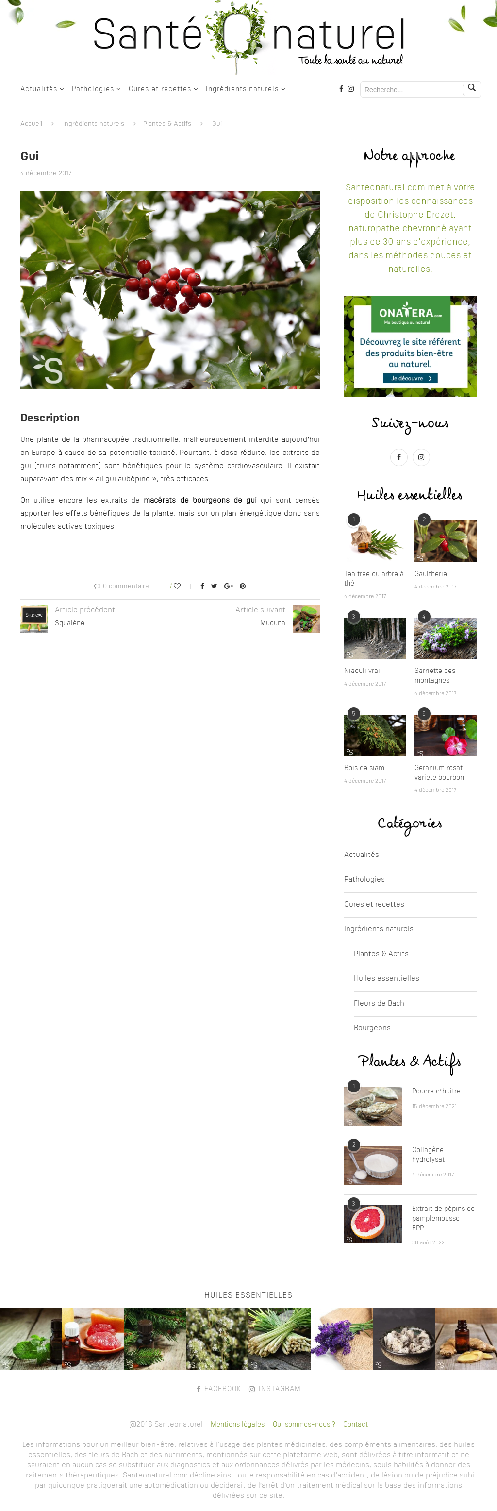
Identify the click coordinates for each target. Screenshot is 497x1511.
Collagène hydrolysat (428, 1155)
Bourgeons (372, 1028)
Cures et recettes (160, 89)
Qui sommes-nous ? (304, 1424)
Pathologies (93, 89)
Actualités (38, 89)
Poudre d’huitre (436, 1091)
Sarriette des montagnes (434, 676)
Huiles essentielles (386, 979)
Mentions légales (238, 1424)
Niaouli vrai (362, 671)
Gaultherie (430, 574)
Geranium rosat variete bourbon (439, 773)
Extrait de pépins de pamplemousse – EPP (443, 1218)
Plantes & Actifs (167, 124)
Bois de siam (364, 768)
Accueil (31, 124)
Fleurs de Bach (379, 1003)
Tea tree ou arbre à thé (374, 579)
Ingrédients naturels (242, 89)
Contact (355, 1424)
